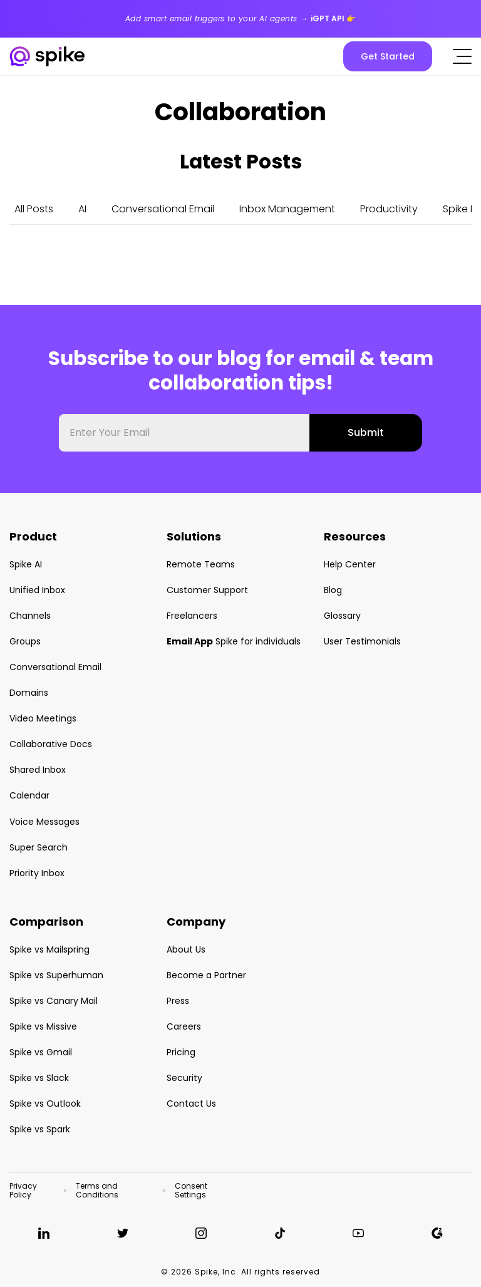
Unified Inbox (37, 590)
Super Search (38, 847)
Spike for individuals (234, 641)
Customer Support (207, 590)
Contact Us (191, 1103)
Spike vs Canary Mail (53, 1001)
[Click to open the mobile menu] (462, 56)
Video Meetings (42, 718)
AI (82, 209)
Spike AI (25, 564)
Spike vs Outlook (45, 1103)
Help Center (350, 564)
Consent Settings (191, 1190)
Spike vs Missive (43, 1026)
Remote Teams (201, 564)
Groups (25, 641)
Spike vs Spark (39, 1129)
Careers (184, 1026)
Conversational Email (162, 209)
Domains (28, 692)
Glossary (342, 615)
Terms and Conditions (97, 1190)
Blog (333, 590)
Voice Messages (44, 821)
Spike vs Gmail (40, 1052)
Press (178, 1001)
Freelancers (192, 615)
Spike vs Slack (39, 1078)
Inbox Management (287, 209)
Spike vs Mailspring (49, 949)
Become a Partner (206, 975)
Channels (30, 615)
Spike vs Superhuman (56, 975)
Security (184, 1078)
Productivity (389, 209)
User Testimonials (362, 641)
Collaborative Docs (50, 744)
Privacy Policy (23, 1190)
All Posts (33, 209)
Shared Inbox (37, 769)
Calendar (29, 795)
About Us (186, 949)
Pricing (181, 1052)
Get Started (388, 56)
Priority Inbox (37, 873)
